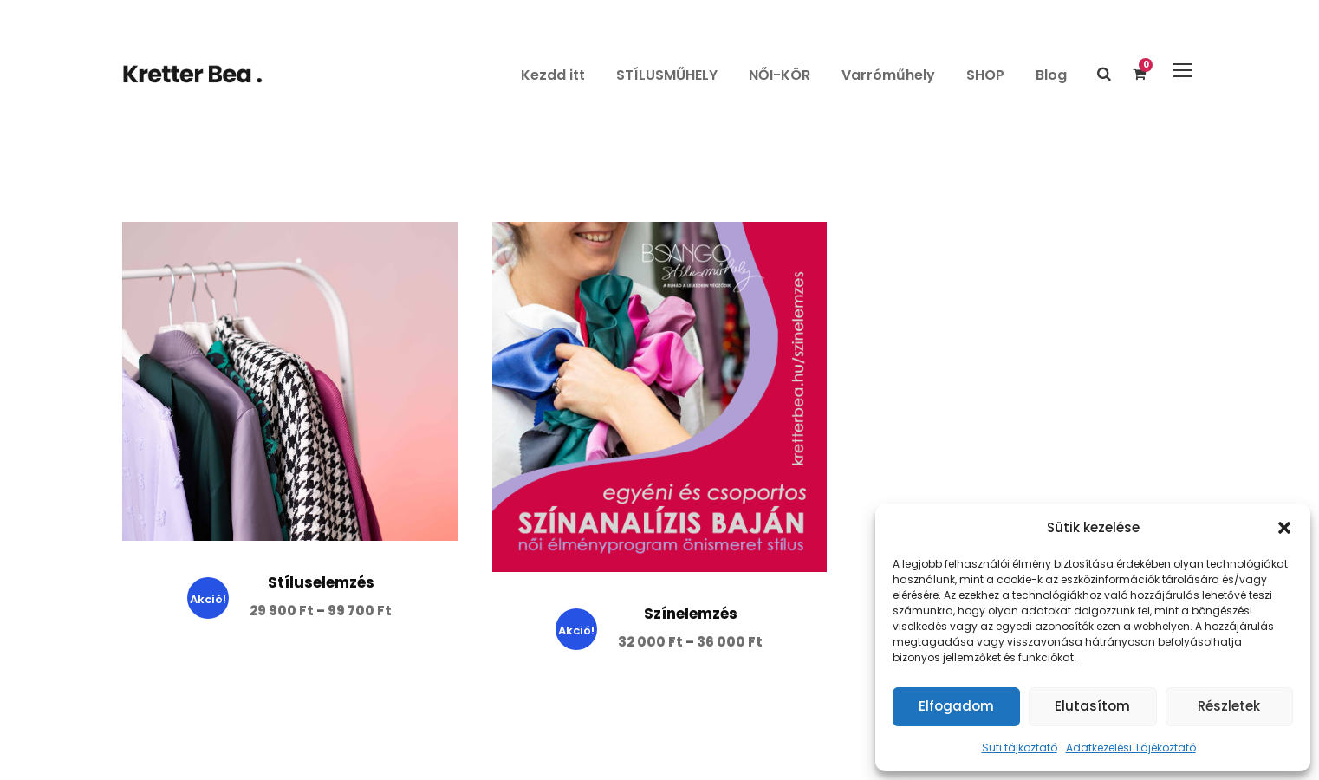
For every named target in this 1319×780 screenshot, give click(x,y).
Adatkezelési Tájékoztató (1131, 747)
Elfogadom (956, 706)
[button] (1284, 527)
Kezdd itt (553, 75)
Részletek (1229, 706)
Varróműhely (888, 75)
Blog (1051, 75)
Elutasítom (1092, 706)
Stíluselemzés (321, 582)
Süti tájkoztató (1019, 747)
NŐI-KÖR (779, 75)
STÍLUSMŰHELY (667, 75)
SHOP (985, 75)
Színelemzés (690, 613)
